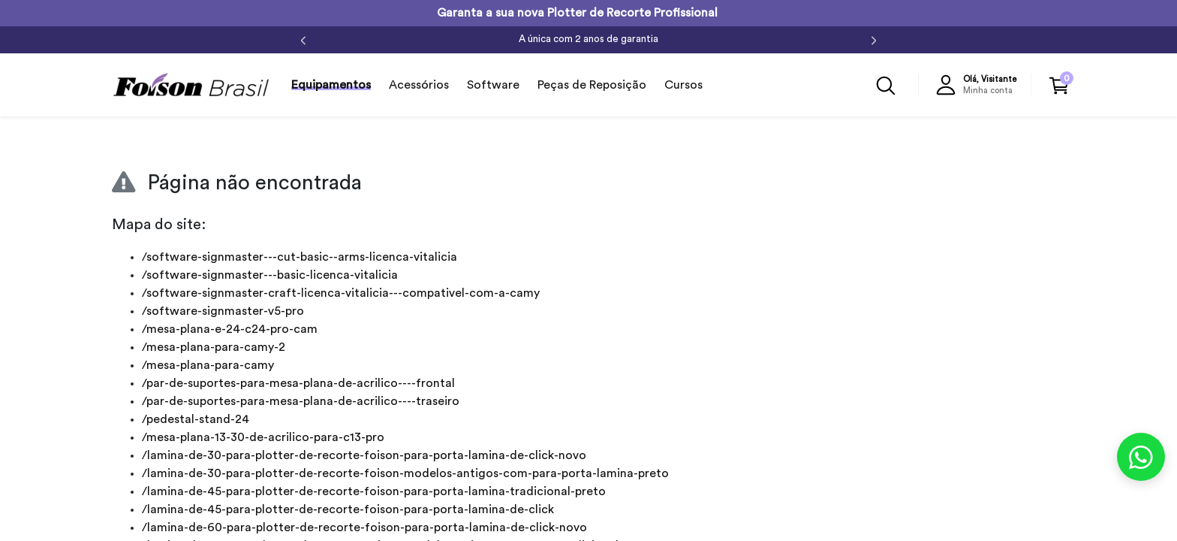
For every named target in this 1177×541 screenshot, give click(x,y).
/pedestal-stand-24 (195, 419)
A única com (588, 39)
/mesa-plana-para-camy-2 (213, 347)
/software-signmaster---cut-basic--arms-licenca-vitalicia (299, 257)
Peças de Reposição (591, 85)
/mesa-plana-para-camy (208, 365)
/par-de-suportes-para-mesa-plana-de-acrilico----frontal (298, 383)
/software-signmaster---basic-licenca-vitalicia (270, 275)
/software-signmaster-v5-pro (223, 311)
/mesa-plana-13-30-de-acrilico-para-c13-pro (263, 437)
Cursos (683, 85)
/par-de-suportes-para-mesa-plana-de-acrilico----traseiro (300, 401)
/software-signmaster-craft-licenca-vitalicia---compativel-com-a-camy (341, 293)
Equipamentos (331, 85)
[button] (980, 85)
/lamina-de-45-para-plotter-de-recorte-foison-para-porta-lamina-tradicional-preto (374, 491)
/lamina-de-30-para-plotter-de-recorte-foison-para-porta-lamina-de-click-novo (364, 455)
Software (493, 85)
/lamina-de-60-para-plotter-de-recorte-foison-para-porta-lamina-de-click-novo (364, 527)
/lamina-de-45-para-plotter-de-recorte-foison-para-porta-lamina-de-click (348, 509)
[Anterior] (303, 39)
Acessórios (419, 85)
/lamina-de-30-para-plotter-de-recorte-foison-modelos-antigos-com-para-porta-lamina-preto (405, 473)
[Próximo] (873, 39)
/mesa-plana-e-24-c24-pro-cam (230, 329)
